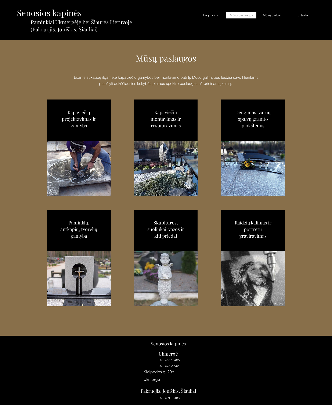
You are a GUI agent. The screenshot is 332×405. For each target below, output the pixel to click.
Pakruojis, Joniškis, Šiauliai (168, 391)
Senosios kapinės (49, 12)
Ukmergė (168, 353)
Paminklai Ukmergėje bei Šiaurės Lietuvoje (81, 21)
